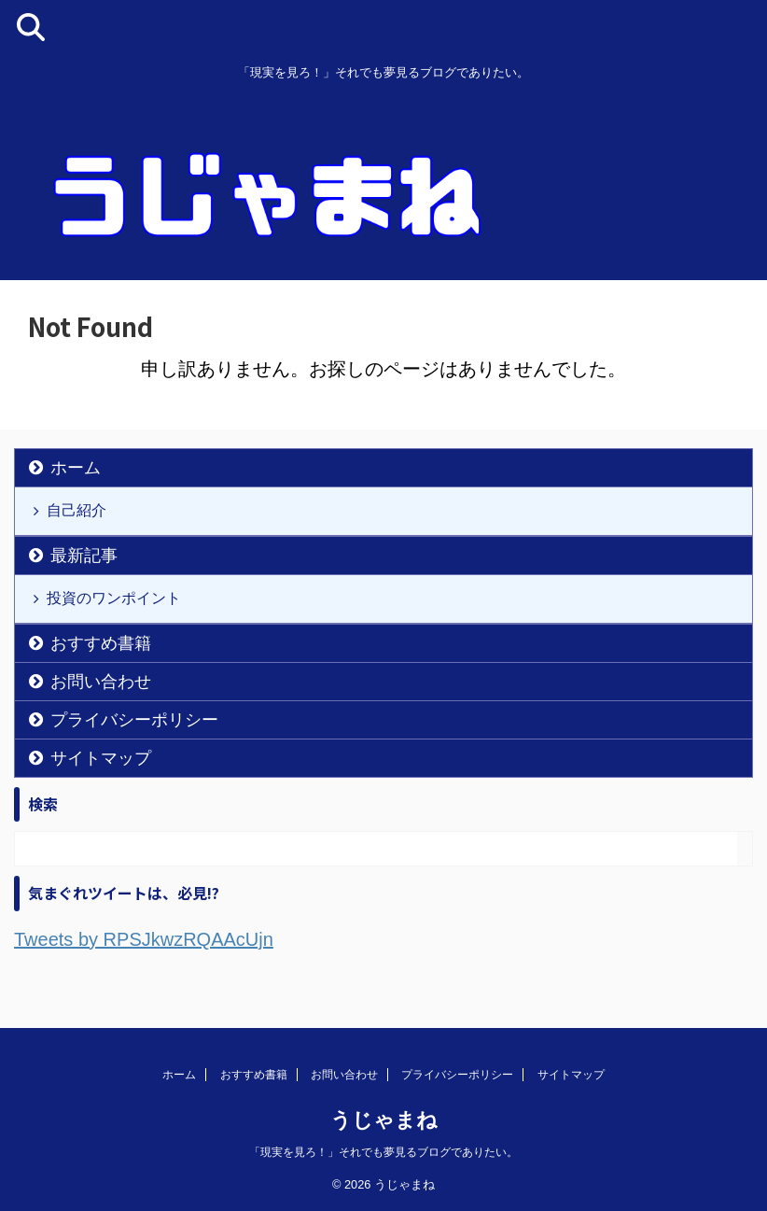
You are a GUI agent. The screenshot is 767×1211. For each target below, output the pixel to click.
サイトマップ (100, 758)
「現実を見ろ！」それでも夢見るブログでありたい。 (383, 1152)
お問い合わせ (100, 681)
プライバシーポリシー (134, 720)
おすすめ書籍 (100, 643)
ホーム (75, 467)
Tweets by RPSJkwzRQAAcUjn (143, 939)
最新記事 (84, 555)
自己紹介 (76, 510)
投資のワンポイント (114, 598)
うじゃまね (384, 1120)
